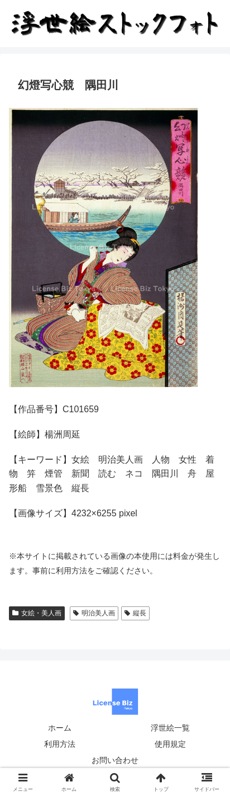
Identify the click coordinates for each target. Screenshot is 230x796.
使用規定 (170, 744)
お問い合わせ (115, 760)
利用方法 (59, 744)
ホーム (59, 727)
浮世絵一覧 (170, 727)
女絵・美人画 (36, 613)
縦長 (135, 613)
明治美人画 (94, 613)
